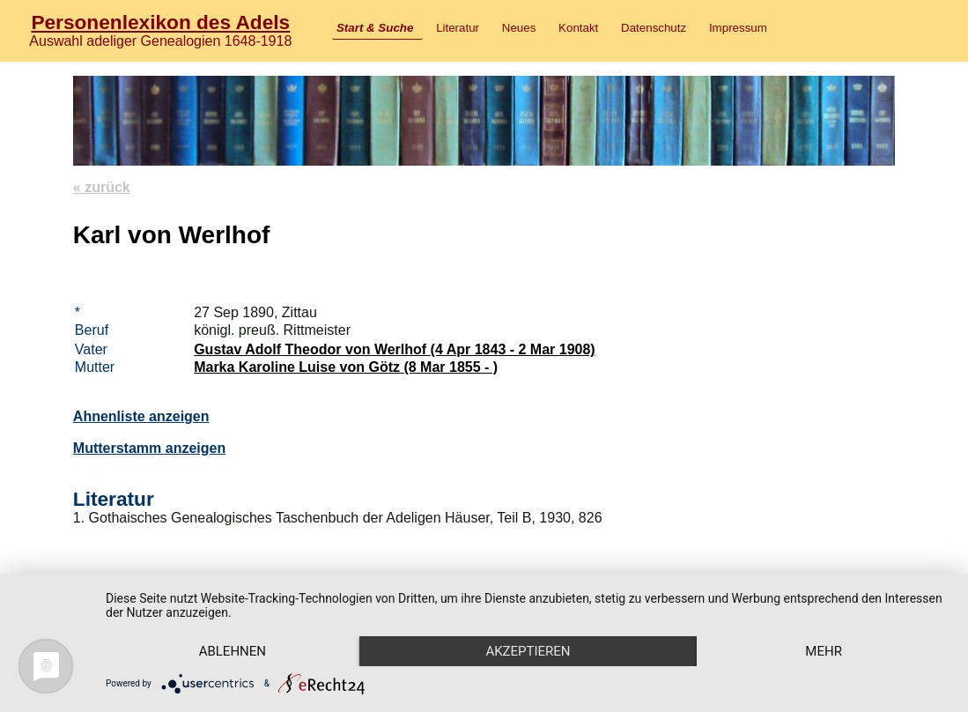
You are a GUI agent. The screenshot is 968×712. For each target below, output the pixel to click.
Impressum (738, 27)
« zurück (101, 187)
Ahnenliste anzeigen (141, 416)
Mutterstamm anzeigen (149, 448)
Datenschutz (653, 27)
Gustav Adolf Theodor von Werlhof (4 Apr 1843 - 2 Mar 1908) (394, 349)
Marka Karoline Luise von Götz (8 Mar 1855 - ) (346, 367)
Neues (519, 27)
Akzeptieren (527, 651)
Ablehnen (232, 651)
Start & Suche (374, 27)
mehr (823, 651)
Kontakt (578, 27)
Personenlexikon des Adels (160, 22)
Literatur (457, 27)
